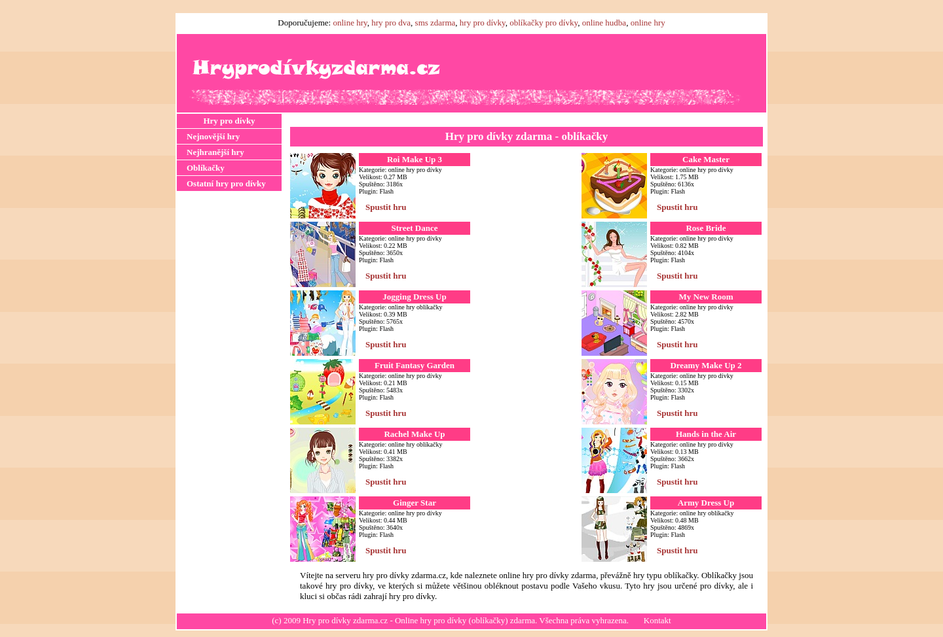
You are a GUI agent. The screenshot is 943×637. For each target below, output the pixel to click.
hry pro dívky (483, 22)
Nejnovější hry (213, 136)
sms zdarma (435, 22)
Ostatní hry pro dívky (226, 183)
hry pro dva (391, 22)
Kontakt (657, 620)
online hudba (604, 22)
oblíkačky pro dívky (543, 22)
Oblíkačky (206, 168)
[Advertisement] (229, 398)
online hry (350, 22)
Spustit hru (386, 207)
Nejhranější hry (215, 152)
